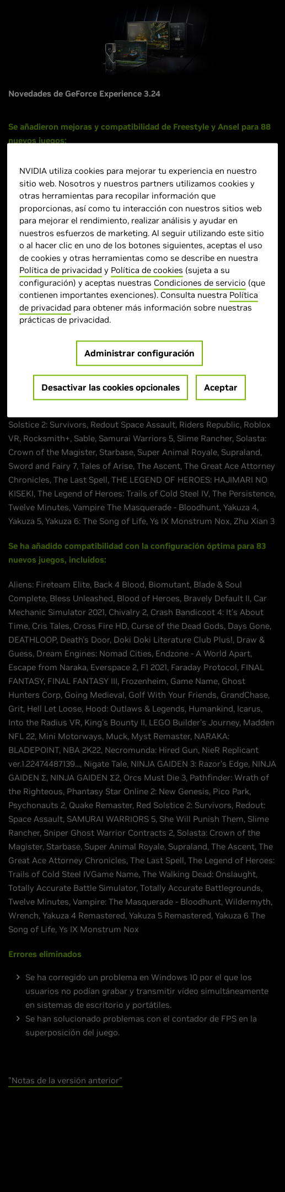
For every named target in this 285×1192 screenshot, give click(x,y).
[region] (142, 280)
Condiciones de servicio (200, 282)
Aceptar (221, 387)
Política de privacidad (60, 270)
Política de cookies (147, 270)
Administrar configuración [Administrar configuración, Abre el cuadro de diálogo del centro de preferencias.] (139, 353)
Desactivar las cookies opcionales (110, 387)
